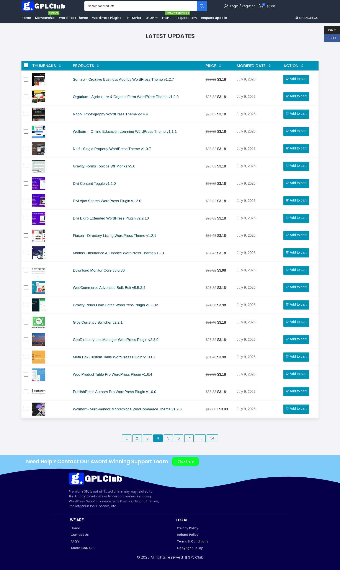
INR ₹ (330, 30)
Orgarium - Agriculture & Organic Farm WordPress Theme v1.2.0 (126, 107)
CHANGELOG (307, 27)
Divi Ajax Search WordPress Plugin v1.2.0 (107, 211)
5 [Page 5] (168, 448)
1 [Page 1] (127, 448)
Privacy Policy (187, 538)
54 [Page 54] (212, 448)
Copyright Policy (190, 558)
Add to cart (298, 89)
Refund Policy (187, 544)
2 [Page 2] (137, 448)
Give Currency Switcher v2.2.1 (98, 332)
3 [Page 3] (148, 448)
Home (75, 538)
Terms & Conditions (192, 551)
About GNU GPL (83, 558)
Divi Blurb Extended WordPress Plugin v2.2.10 (111, 228)
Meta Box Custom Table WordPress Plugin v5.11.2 (114, 367)
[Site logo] (48, 11)
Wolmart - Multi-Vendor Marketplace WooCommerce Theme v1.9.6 (127, 419)
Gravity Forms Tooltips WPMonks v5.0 (104, 176)
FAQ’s (75, 551)
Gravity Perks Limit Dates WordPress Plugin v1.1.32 (115, 315)
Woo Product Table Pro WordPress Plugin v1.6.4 (112, 384)
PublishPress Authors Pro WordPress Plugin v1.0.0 (114, 402)
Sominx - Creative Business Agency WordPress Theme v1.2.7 (123, 89)
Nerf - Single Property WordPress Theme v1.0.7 (112, 159)
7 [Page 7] (189, 448)
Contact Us (80, 544)
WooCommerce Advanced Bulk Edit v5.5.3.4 (109, 298)
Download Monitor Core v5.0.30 (99, 280)
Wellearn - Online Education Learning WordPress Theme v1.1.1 (125, 141)
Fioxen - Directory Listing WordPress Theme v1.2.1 (114, 246)
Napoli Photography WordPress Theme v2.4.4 (110, 124)
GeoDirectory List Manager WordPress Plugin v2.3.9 (116, 350)
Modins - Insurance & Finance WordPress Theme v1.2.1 (119, 263)
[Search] (150, 11)
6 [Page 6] (179, 448)
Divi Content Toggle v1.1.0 (94, 194)
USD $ (330, 38)
